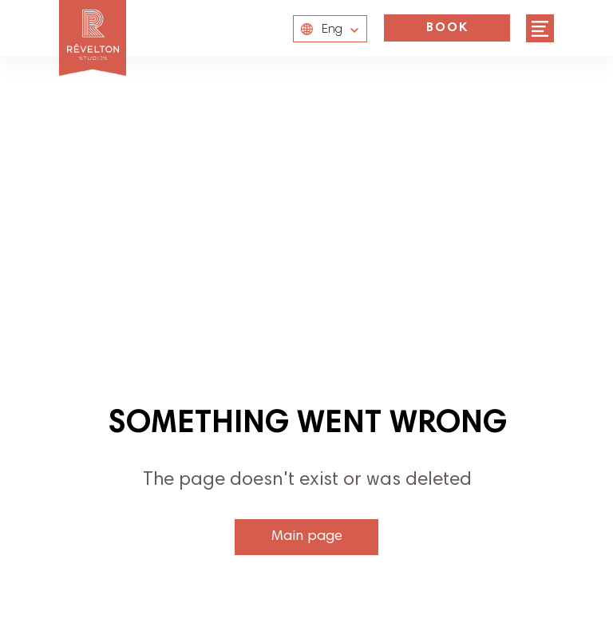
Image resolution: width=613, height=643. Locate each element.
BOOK (447, 28)
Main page (306, 537)
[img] (540, 28)
